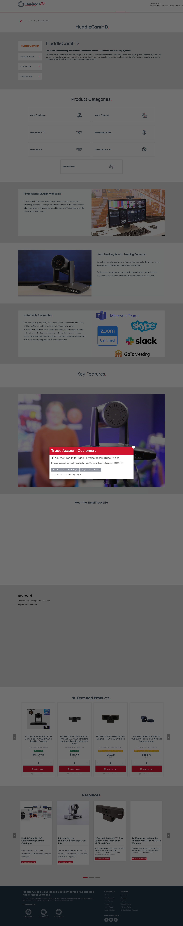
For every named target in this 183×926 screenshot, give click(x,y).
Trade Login (73, 470)
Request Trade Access (91, 470)
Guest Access (58, 470)
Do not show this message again (67, 474)
